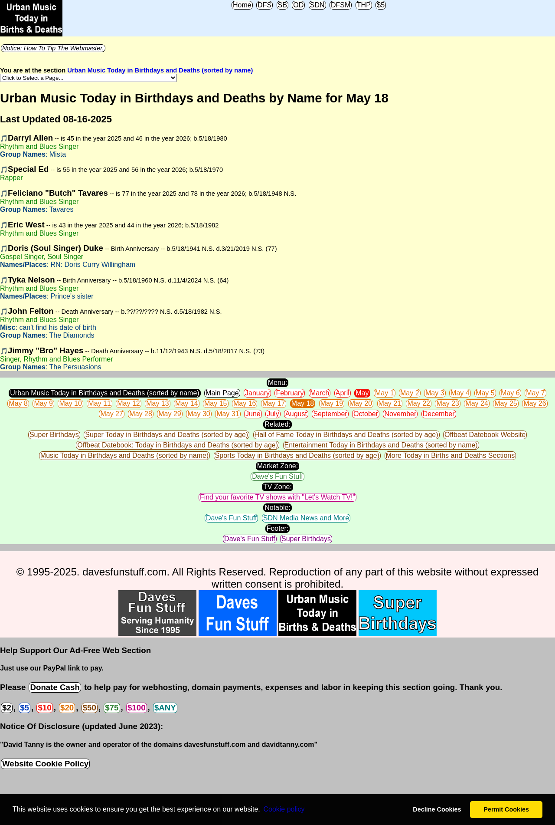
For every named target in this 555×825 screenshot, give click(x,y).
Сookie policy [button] (283, 809)
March (319, 393)
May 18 (302, 403)
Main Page (222, 393)
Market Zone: (277, 466)
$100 (136, 707)
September (330, 413)
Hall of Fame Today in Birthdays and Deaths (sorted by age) (346, 434)
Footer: (278, 528)
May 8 (18, 403)
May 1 (384, 393)
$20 (67, 707)
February (290, 393)
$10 (44, 707)
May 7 (535, 393)
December (439, 413)
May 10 (70, 403)
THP (364, 5)
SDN (317, 5)
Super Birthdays (54, 434)
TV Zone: (277, 486)
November (400, 413)
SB (282, 5)
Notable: (277, 507)
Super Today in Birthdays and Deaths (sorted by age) (166, 434)
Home (242, 5)
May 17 (273, 403)
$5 (381, 5)
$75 (111, 707)
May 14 (186, 403)
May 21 (390, 403)
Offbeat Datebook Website (485, 434)
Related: (277, 424)
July (273, 413)
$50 (89, 707)
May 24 (476, 403)
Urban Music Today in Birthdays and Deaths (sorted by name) (160, 70)
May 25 (505, 403)
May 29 (169, 413)
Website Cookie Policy (45, 763)
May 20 (360, 403)
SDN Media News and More (306, 518)
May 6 (510, 393)
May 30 (198, 413)
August (296, 413)
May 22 (418, 403)
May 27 (111, 413)
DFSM (340, 5)
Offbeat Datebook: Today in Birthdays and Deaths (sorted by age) (177, 445)
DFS (264, 5)
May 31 (227, 413)
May (362, 393)
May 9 (43, 403)
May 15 (215, 403)
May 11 (99, 403)
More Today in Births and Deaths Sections (450, 455)
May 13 (157, 403)
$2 (6, 707)
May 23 (447, 403)
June (253, 413)
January (257, 393)
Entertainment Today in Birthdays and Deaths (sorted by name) (381, 445)
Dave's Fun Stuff (277, 476)
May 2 (409, 393)
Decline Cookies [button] (437, 809)
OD (298, 5)
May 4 (460, 393)
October (365, 413)
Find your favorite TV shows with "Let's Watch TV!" (277, 497)
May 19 (331, 403)
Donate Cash (54, 687)
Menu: (277, 382)
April (342, 393)
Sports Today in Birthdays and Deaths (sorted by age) (297, 455)
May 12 (128, 403)
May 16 (244, 403)
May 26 (534, 403)
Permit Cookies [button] (506, 809)
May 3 (434, 393)
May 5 (485, 393)
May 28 (140, 413)
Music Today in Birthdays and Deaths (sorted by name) (124, 455)
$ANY (165, 707)
